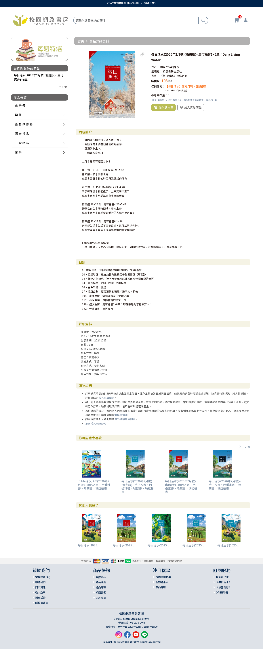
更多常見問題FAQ (95, 423)
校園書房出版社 (172, 71)
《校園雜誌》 (223, 587)
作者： (155, 67)
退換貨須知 (121, 415)
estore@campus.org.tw (136, 618)
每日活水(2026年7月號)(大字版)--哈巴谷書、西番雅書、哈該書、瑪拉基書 (137, 486)
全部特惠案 (162, 582)
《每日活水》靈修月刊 (173, 76)
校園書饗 (101, 592)
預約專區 (161, 587)
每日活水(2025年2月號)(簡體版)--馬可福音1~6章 (38, 77)
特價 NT (156, 81)
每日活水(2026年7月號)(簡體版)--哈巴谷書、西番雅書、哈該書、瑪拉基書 (181, 486)
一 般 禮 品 (22, 143)
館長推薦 (101, 582)
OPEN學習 (222, 592)
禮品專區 (101, 587)
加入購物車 (163, 107)
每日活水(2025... (88, 545)
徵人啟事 (40, 592)
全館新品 (101, 577)
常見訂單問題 (106, 398)
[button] (142, 54)
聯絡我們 (40, 582)
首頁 (81, 41)
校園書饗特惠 (163, 577)
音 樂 (18, 152)
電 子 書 (20, 105)
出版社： (156, 71)
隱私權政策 (41, 602)
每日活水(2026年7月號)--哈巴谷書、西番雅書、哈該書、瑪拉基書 (225, 484)
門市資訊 (40, 587)
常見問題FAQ (42, 577)
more (244, 446)
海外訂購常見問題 (125, 419)
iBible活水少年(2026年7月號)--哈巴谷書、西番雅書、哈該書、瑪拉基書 (94, 484)
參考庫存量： (159, 95)
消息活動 (40, 597)
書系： (155, 76)
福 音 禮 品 (22, 133)
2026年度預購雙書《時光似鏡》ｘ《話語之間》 (131, 3)
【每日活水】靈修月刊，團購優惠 (186, 86)
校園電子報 (222, 577)
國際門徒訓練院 (169, 67)
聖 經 (18, 114)
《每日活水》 (223, 582)
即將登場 (101, 597)
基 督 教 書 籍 (24, 124)
